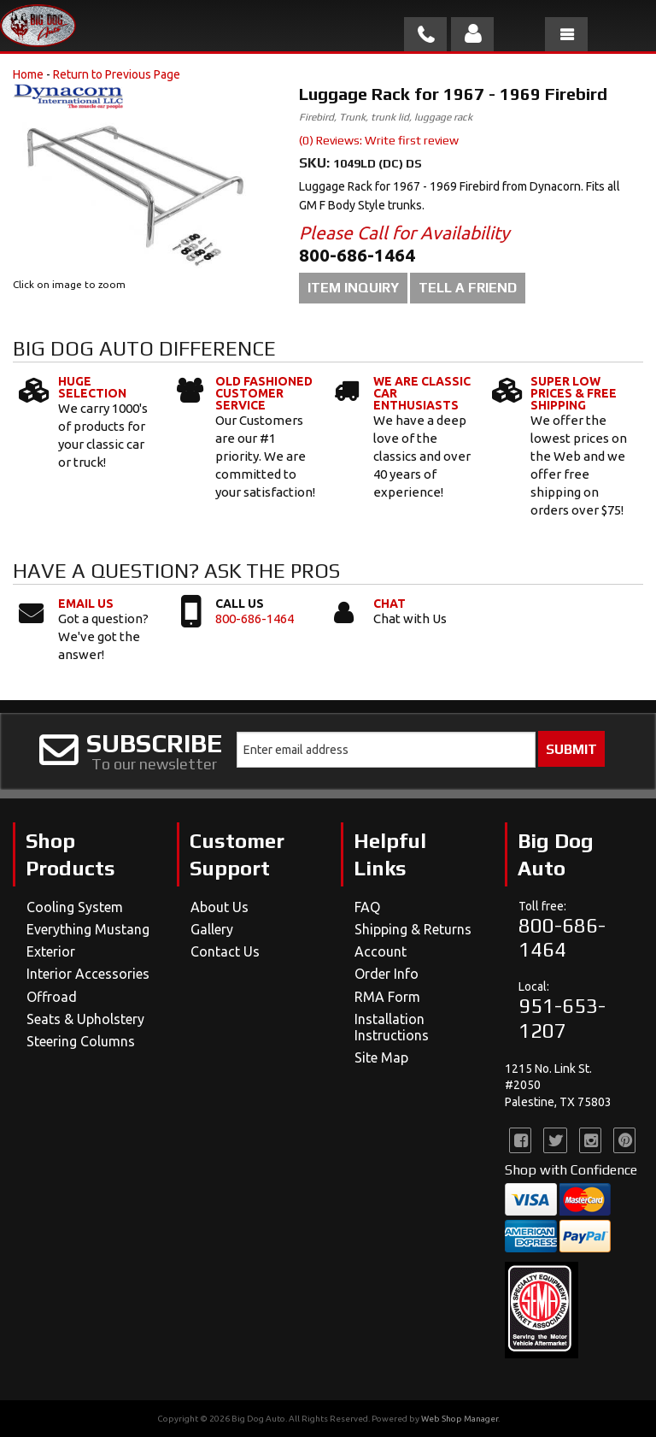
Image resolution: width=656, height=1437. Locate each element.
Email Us (86, 604)
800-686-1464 (254, 618)
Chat (389, 604)
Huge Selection (92, 387)
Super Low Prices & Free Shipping (573, 393)
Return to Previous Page (116, 74)
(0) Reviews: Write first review (379, 140)
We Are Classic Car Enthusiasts (422, 393)
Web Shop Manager (459, 1418)
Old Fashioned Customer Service (264, 393)
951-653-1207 (562, 1018)
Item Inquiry (353, 288)
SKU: (316, 163)
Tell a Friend (468, 288)
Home (28, 74)
